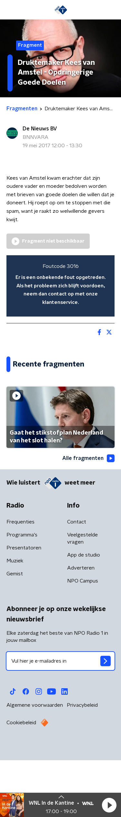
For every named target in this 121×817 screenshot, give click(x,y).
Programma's (21, 595)
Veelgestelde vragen (82, 599)
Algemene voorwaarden (34, 766)
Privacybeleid (82, 766)
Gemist (14, 634)
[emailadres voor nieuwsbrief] (60, 722)
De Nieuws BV (40, 128)
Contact (76, 582)
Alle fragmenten (88, 519)
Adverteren (81, 628)
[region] (60, 285)
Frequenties (20, 582)
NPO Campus (82, 641)
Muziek (14, 621)
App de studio (83, 616)
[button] (109, 805)
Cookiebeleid (21, 783)
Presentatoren (23, 608)
